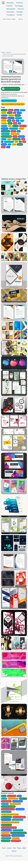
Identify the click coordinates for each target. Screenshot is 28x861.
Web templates (11, 9)
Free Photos (19, 3)
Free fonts (9, 6)
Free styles (20, 12)
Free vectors (10, 3)
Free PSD (19, 15)
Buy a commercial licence (9, 101)
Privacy (19, 848)
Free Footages (19, 6)
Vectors (8, 52)
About (24, 848)
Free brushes (10, 12)
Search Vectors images (9, 19)
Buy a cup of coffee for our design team (13, 104)
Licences (9, 848)
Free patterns (10, 15)
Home (3, 52)
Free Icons (21, 9)
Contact (14, 851)
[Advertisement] (14, 36)
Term (14, 848)
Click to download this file (10, 88)
